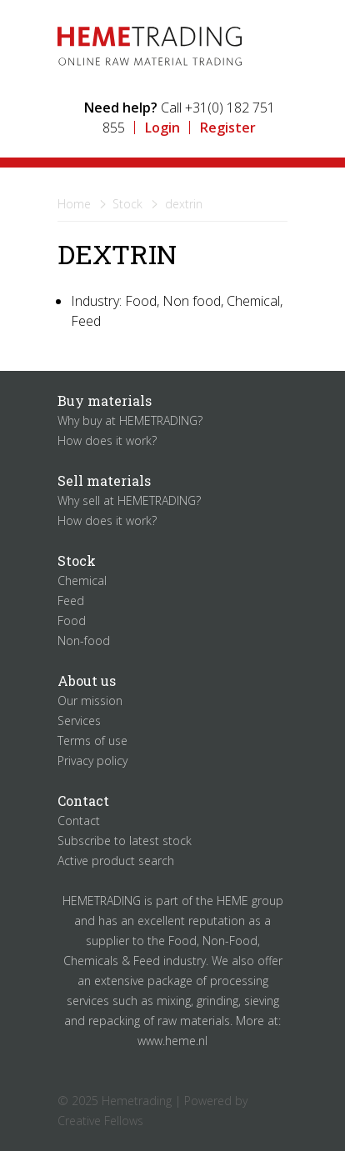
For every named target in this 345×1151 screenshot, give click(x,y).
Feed (71, 600)
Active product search (116, 860)
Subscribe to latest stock (125, 840)
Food (72, 620)
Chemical (82, 580)
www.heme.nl (173, 1040)
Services (79, 720)
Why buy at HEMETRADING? (130, 420)
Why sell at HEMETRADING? (129, 500)
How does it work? (107, 440)
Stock (127, 204)
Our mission (90, 700)
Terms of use (93, 740)
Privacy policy (93, 760)
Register (228, 127)
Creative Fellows (100, 1120)
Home (74, 204)
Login (162, 127)
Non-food (84, 640)
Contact (79, 820)
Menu (265, 38)
